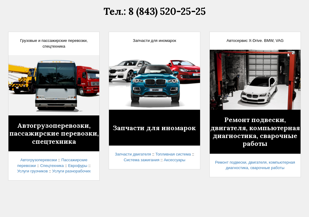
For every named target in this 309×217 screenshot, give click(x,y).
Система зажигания (141, 160)
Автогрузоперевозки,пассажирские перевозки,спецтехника (54, 133)
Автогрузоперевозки (39, 160)
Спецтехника (52, 165)
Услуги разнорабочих (71, 171)
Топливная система (173, 154)
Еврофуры (78, 165)
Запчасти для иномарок (154, 128)
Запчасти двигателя (133, 154)
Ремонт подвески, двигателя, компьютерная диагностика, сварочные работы (255, 131)
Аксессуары (174, 160)
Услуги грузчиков (32, 171)
